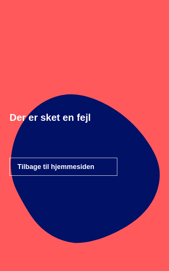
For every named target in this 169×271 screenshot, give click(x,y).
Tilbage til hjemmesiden (55, 167)
